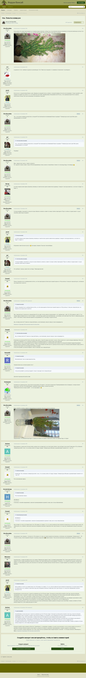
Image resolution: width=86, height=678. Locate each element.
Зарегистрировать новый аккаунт (23, 648)
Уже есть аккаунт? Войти (69, 2)
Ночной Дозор (7, 489)
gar (7, 137)
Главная (4, 7)
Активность (10, 6)
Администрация (23, 10)
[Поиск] (75, 7)
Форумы (3, 10)
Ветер (7, 184)
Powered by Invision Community (43, 676)
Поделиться (69, 22)
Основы (16, 23)
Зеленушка (7, 382)
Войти (62, 648)
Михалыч (7, 556)
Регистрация (81, 2)
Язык (38, 674)
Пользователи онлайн (33, 10)
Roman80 (7, 352)
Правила (16, 10)
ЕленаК (7, 278)
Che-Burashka (12, 21)
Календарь (9, 10)
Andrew (7, 443)
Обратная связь (45, 674)
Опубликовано (20, 28)
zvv (7, 67)
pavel (7, 90)
